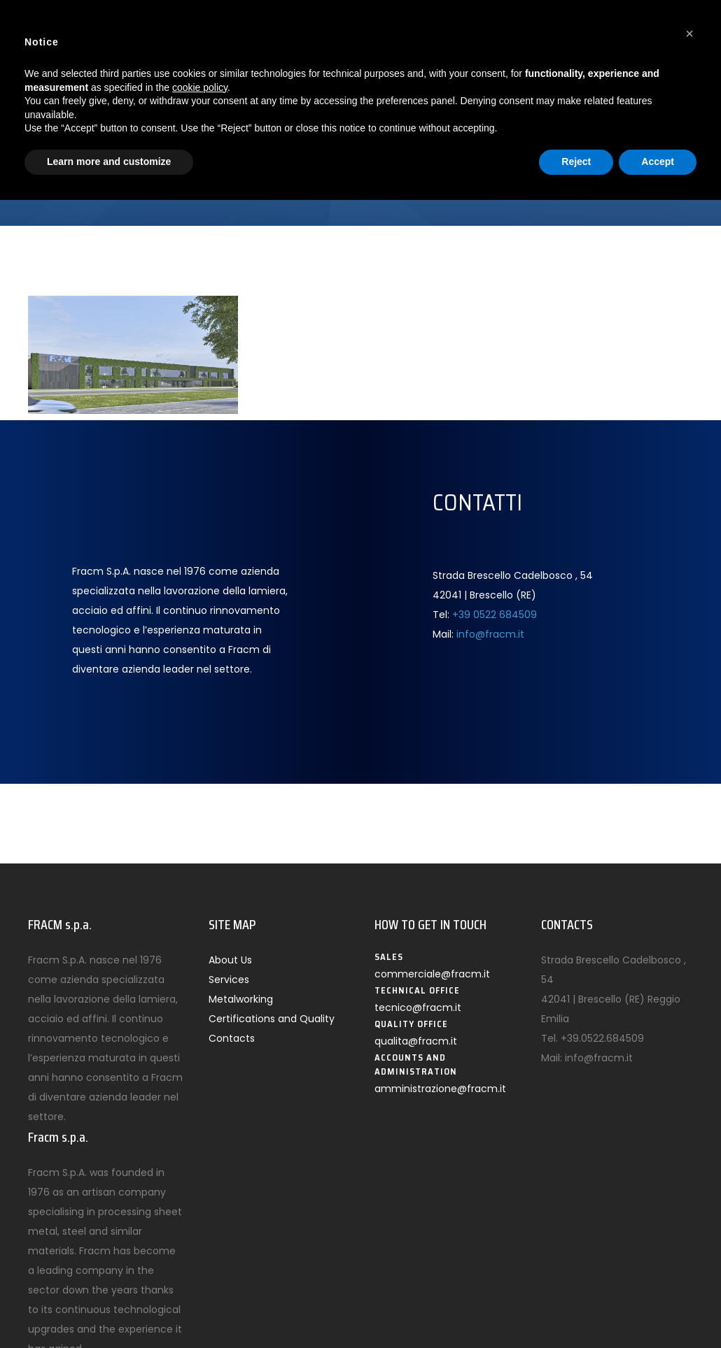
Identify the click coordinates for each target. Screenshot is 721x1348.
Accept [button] (657, 161)
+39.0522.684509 (602, 1038)
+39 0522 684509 (494, 615)
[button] (689, 33)
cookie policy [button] (199, 87)
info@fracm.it (490, 634)
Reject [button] (576, 161)
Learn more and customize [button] (109, 161)
